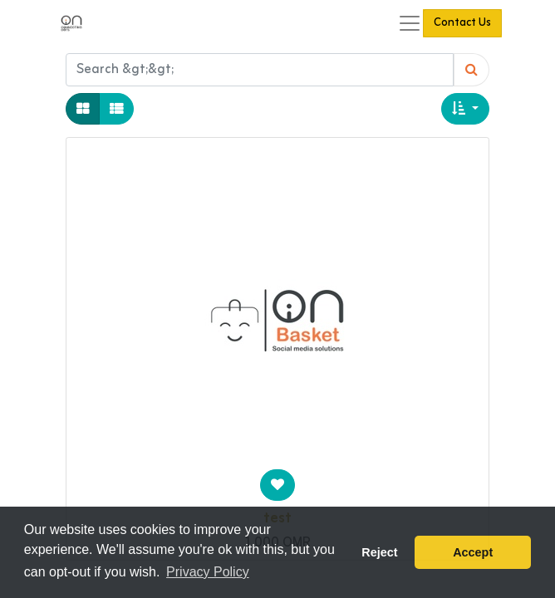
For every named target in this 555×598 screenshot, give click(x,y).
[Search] (471, 70)
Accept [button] (473, 552)
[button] (465, 109)
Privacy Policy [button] (207, 572)
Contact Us (462, 22)
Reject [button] (379, 552)
